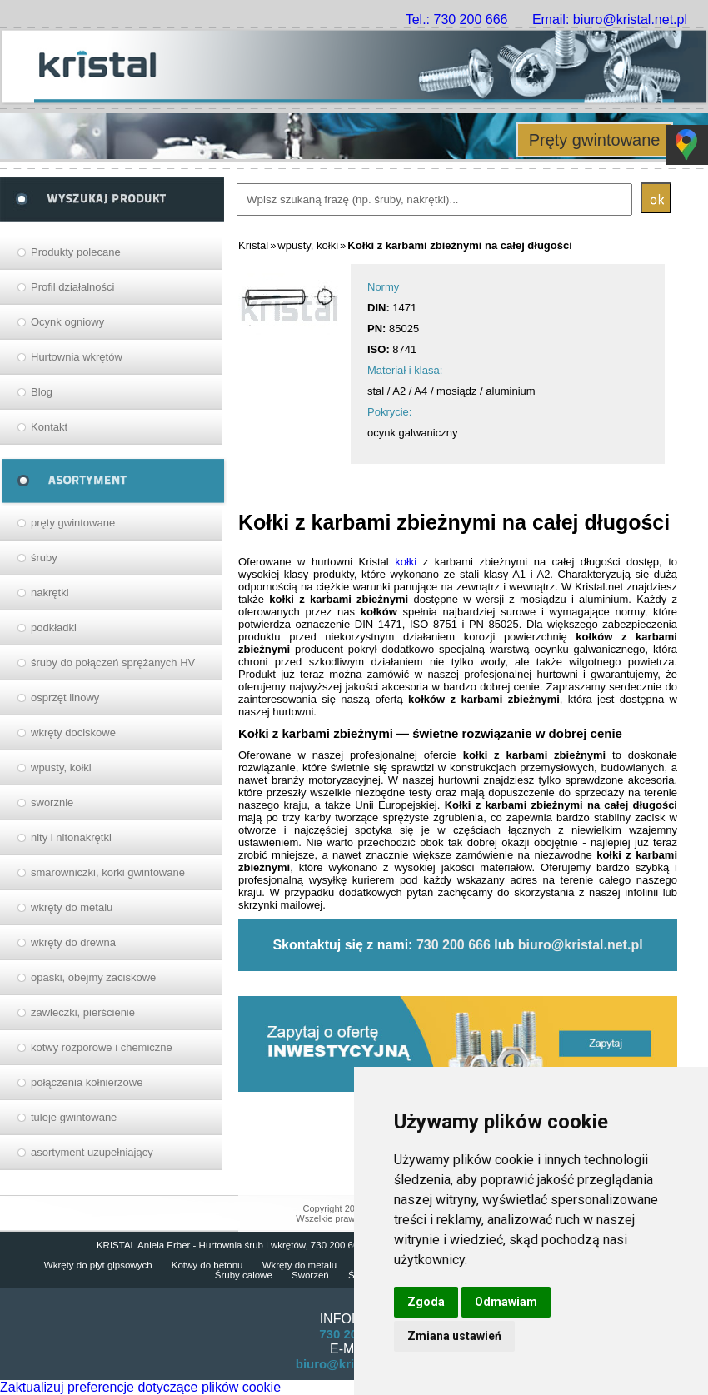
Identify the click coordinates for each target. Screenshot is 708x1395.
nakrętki (50, 592)
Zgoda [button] (426, 1301)
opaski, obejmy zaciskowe (93, 977)
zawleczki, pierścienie (83, 1012)
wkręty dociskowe (73, 732)
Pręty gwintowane (595, 140)
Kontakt (49, 427)
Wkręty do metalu (299, 1265)
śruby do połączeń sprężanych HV (113, 662)
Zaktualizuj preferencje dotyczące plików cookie (140, 1387)
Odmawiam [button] (506, 1301)
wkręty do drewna (73, 942)
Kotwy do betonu (207, 1265)
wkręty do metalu (71, 907)
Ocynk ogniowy (67, 322)
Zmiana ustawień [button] (454, 1336)
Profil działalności (72, 287)
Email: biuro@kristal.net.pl (609, 19)
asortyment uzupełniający (92, 1152)
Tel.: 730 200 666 (457, 19)
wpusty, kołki (61, 767)
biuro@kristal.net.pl (580, 945)
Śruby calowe (243, 1275)
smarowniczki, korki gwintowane (108, 872)
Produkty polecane (76, 252)
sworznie (52, 802)
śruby (44, 557)
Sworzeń (310, 1275)
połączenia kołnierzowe (86, 1082)
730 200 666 (453, 945)
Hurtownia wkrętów (76, 357)
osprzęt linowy (65, 697)
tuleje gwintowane (74, 1117)
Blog (41, 392)
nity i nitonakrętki (71, 837)
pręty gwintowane (73, 522)
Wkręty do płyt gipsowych (98, 1265)
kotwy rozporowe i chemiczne (101, 1047)
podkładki (54, 627)
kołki (405, 562)
